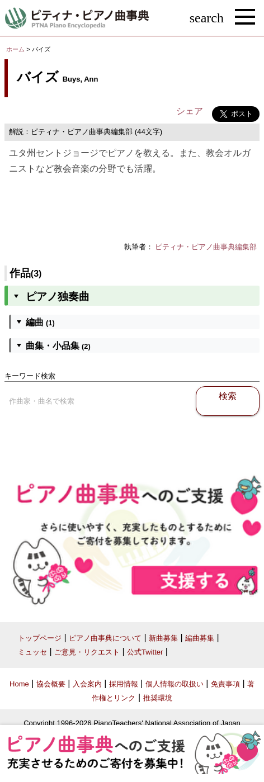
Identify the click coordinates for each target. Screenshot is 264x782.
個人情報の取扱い (174, 684)
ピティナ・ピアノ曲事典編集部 (206, 247)
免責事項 (225, 684)
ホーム (15, 49)
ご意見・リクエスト (87, 652)
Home (19, 684)
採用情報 (123, 684)
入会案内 (87, 684)
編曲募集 (199, 638)
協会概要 (50, 684)
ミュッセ (32, 652)
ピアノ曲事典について (105, 638)
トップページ (40, 638)
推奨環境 (157, 698)
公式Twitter (145, 652)
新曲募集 (163, 638)
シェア (189, 111)
